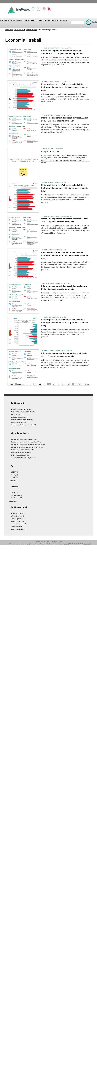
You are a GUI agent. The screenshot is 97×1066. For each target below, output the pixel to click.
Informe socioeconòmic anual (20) (22, 450)
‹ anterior (20, 384)
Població (3, 20)
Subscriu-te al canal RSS (42, 541)
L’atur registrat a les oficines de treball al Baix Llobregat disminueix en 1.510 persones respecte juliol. (64, 188)
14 (40, 384)
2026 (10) (14, 472)
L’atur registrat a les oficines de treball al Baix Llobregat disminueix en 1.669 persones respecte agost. (64, 87)
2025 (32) (14, 475)
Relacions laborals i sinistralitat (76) (23, 412)
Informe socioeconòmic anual (52, 149)
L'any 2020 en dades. (51, 151)
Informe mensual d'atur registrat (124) (24, 439)
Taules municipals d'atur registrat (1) (23, 457)
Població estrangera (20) (19, 417)
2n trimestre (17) (16, 498)
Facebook (54, 541)
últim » (86, 384)
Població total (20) (17, 414)
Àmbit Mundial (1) (17, 526)
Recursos (63, 20)
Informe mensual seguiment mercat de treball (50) (28, 444)
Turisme (27, 20)
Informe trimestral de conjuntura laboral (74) (26, 442)
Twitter (60, 541)
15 (44, 384)
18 (58, 384)
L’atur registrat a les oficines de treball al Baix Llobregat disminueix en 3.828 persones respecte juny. (64, 255)
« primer (11, 384)
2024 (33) (14, 477)
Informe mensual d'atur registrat (54, 81)
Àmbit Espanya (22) (18, 519)
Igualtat (34, 20)
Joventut (46, 20)
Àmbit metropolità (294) (19, 524)
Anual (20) (14, 493)
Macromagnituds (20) (18, 422)
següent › (77, 384)
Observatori (9, 30)
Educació (54, 20)
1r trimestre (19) (16, 495)
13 (35, 384)
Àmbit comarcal (19, 30)
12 (31, 384)
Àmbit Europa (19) (17, 521)
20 (68, 384)
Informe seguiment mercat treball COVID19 (57, 48)
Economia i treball (15, 20)
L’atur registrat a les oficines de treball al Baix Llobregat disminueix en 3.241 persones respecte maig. (64, 322)
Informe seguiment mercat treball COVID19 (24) (27, 447)
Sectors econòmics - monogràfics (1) (23, 425)
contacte (66, 544)
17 (54, 384)
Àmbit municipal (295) (18, 529)
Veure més (12, 481)
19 (63, 384)
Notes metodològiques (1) (20, 455)
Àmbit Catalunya (31, 30)
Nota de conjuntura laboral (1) (21, 452)
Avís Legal (87, 544)
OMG (40, 20)
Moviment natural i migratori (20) (22, 420)
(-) (12, 409)
